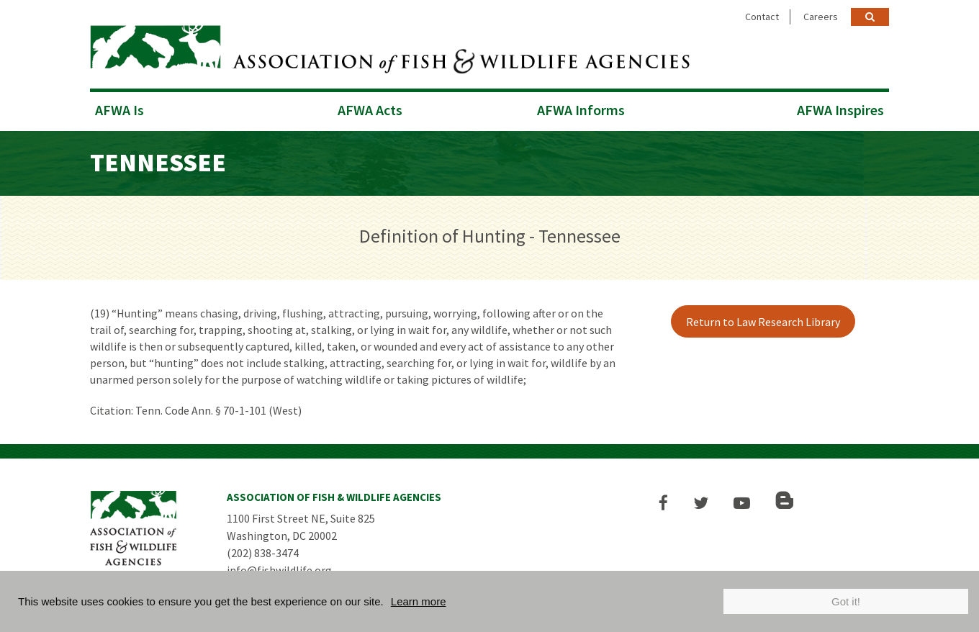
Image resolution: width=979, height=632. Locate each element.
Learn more (418, 601)
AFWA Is (119, 110)
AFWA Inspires (840, 110)
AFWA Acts (370, 110)
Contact (762, 16)
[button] (663, 503)
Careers (820, 16)
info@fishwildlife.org (279, 570)
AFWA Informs (581, 110)
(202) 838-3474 (263, 553)
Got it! (845, 601)
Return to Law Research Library (763, 322)
